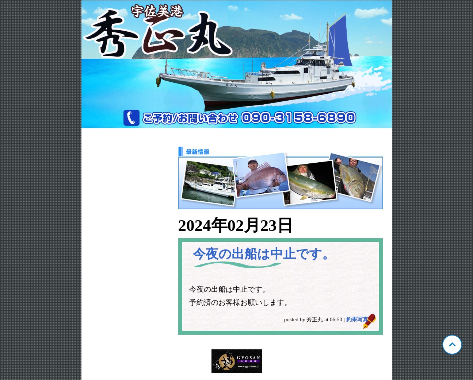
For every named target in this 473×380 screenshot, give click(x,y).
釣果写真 (357, 319)
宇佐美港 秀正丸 (236, 64)
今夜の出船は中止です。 (264, 254)
